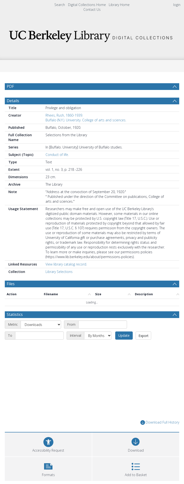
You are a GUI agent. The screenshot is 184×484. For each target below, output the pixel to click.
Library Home (119, 4)
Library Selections (59, 271)
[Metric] (41, 324)
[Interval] (97, 335)
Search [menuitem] (59, 4)
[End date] (39, 335)
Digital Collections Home (87, 4)
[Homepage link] (92, 35)
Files (11, 283)
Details (13, 100)
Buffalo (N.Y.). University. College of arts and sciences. (86, 120)
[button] (48, 468)
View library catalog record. (66, 264)
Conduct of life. (57, 154)
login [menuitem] (176, 4)
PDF (10, 86)
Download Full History (159, 422)
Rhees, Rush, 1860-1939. (64, 115)
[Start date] (102, 324)
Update (124, 335)
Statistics (15, 314)
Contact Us (92, 9)
